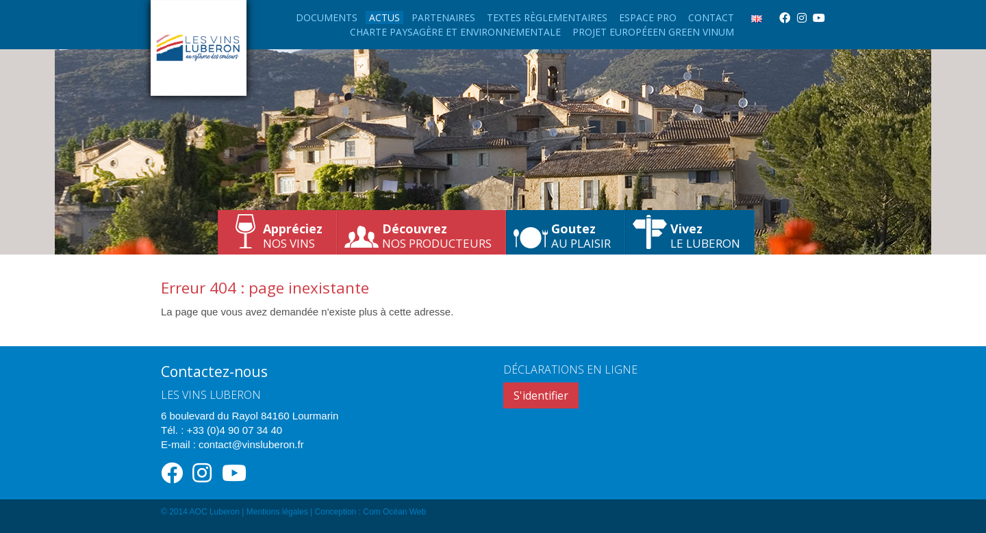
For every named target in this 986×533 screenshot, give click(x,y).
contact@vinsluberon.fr (251, 444)
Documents (326, 17)
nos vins (293, 235)
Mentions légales (277, 512)
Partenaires (443, 17)
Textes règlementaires (547, 17)
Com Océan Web (394, 512)
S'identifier (541, 395)
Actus (384, 17)
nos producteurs (437, 235)
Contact (711, 17)
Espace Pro (648, 17)
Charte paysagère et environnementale (455, 31)
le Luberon (705, 235)
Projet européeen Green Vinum (653, 31)
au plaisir (581, 235)
